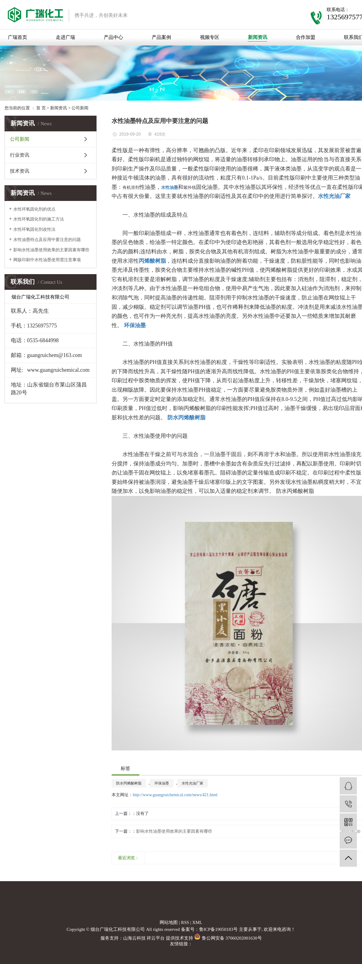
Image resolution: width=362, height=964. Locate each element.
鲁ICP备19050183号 (218, 929)
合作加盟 (305, 37)
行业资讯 (19, 155)
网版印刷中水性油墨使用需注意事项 (47, 260)
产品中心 (113, 37)
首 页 (41, 108)
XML (197, 922)
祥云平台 (156, 938)
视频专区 (209, 37)
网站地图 (169, 922)
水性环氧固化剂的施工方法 (38, 219)
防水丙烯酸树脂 (128, 783)
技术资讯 (19, 171)
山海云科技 (134, 938)
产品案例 (161, 37)
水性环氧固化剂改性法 (34, 229)
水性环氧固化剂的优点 (34, 209)
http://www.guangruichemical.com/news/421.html (175, 795)
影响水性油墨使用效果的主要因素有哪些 (51, 250)
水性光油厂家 (192, 783)
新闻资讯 (257, 37)
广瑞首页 (17, 37)
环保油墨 (161, 783)
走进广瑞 (65, 37)
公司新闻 (79, 108)
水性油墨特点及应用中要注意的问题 (47, 239)
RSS (185, 922)
